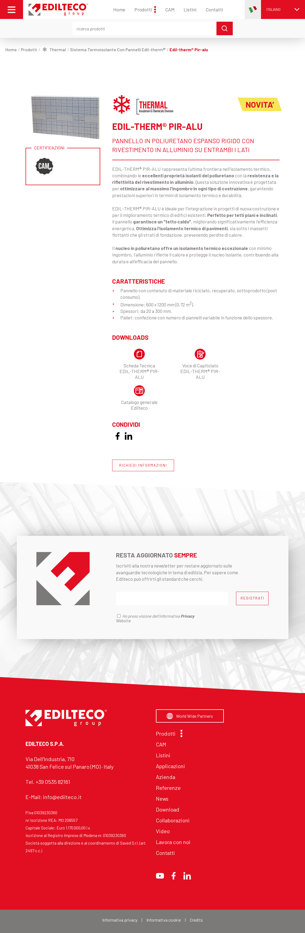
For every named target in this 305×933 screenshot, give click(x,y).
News (162, 798)
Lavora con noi (173, 842)
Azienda (165, 777)
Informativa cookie (163, 919)
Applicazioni (170, 766)
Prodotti (145, 9)
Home (119, 9)
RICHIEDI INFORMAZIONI (143, 465)
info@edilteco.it (62, 797)
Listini (190, 9)
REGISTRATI (252, 598)
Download (167, 809)
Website (123, 620)
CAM (170, 9)
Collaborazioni (173, 820)
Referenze (168, 787)
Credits (196, 919)
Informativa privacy (119, 919)
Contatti (214, 9)
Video (163, 831)
